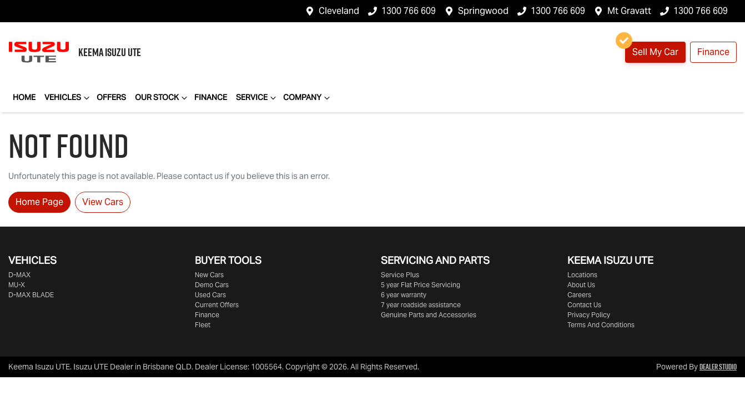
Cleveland (339, 11)
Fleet (202, 325)
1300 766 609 (408, 11)
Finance (713, 52)
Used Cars (210, 295)
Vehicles (68, 97)
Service (257, 97)
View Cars (102, 202)
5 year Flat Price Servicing (420, 285)
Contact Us (584, 305)
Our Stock (162, 97)
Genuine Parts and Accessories (428, 315)
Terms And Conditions (601, 325)
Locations (582, 275)
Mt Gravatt (629, 11)
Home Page (39, 202)
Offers (111, 97)
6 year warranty (403, 295)
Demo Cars (212, 285)
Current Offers (217, 305)
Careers (579, 295)
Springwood (483, 11)
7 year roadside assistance (421, 305)
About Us (581, 285)
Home (24, 97)
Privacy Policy (588, 315)
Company (308, 97)
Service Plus (400, 275)
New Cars (209, 275)
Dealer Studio (718, 366)
